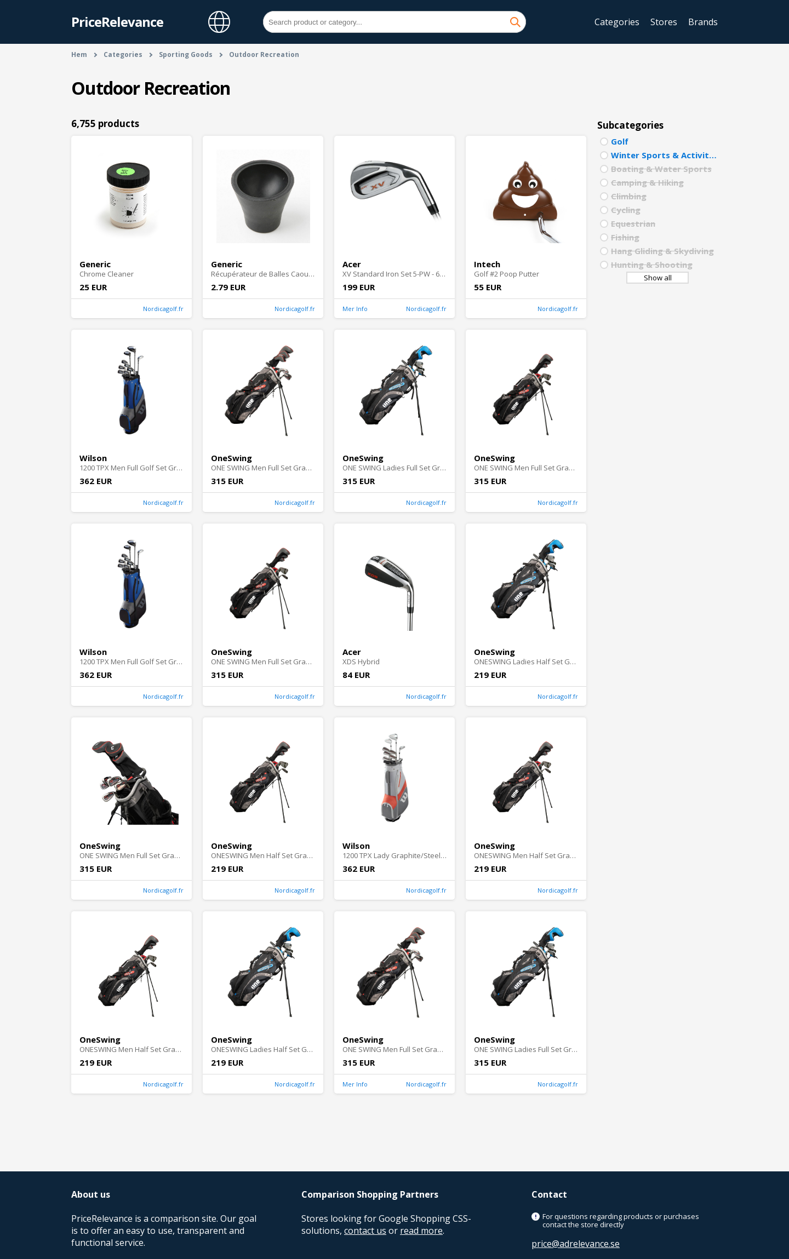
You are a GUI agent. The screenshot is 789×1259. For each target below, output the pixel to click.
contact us (365, 1230)
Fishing (625, 237)
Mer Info (355, 308)
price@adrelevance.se (575, 1244)
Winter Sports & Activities (664, 155)
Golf (619, 141)
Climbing (629, 196)
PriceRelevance (117, 22)
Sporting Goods (186, 54)
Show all (658, 278)
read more (421, 1230)
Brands (703, 22)
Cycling (626, 209)
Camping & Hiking (647, 182)
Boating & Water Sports (661, 168)
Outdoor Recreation (264, 54)
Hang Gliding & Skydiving (662, 250)
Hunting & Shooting (652, 264)
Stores (663, 22)
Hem (79, 54)
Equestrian (633, 223)
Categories (616, 22)
